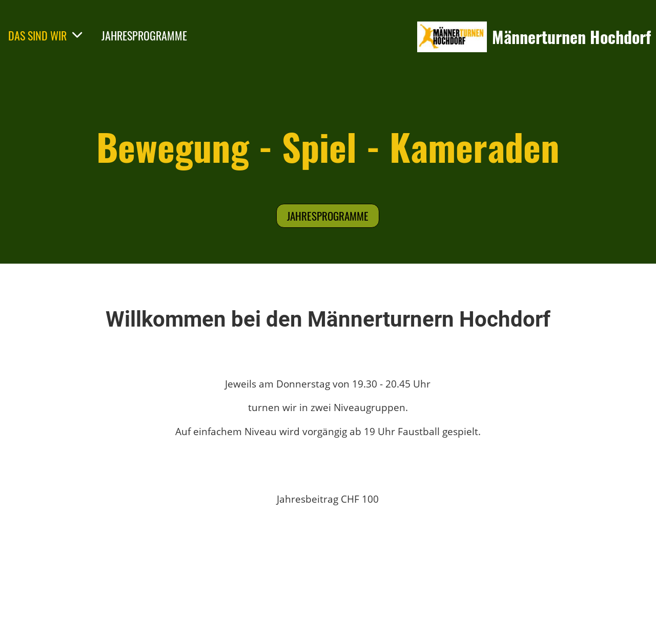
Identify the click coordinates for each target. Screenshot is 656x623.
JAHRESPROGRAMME (144, 35)
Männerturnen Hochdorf (571, 37)
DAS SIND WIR (45, 35)
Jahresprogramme (327, 216)
